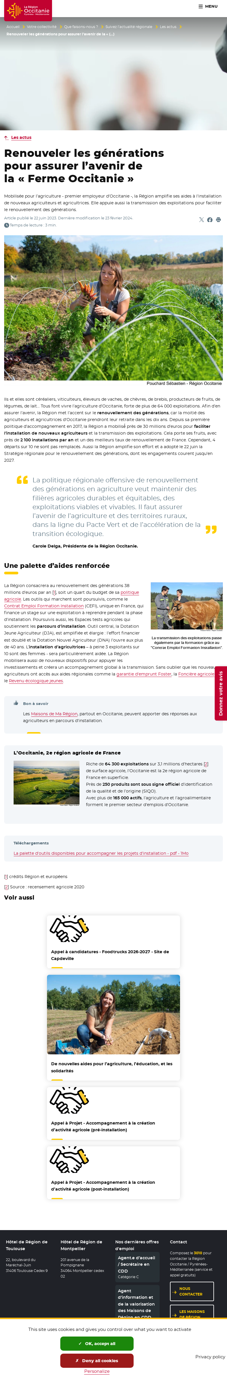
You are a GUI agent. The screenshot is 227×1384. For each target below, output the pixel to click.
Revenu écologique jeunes (36, 680)
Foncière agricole (196, 674)
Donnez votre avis (220, 693)
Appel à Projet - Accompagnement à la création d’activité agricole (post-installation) (103, 1186)
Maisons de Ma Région (54, 713)
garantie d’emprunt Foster (143, 674)
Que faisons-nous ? (81, 27)
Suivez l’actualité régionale (129, 27)
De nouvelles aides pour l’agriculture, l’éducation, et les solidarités (111, 1067)
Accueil (13, 27)
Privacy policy (210, 1357)
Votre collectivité (41, 27)
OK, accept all (96, 1343)
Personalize (97, 1371)
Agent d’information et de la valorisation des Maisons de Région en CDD (136, 1304)
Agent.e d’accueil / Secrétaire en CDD (136, 1264)
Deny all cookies (96, 1360)
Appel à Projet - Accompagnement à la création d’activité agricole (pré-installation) (103, 1126)
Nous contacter (190, 1291)
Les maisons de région (192, 1314)
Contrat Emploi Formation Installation (44, 606)
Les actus (168, 27)
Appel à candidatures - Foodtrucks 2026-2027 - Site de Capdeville (110, 955)
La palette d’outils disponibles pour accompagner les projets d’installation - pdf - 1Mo (101, 853)
